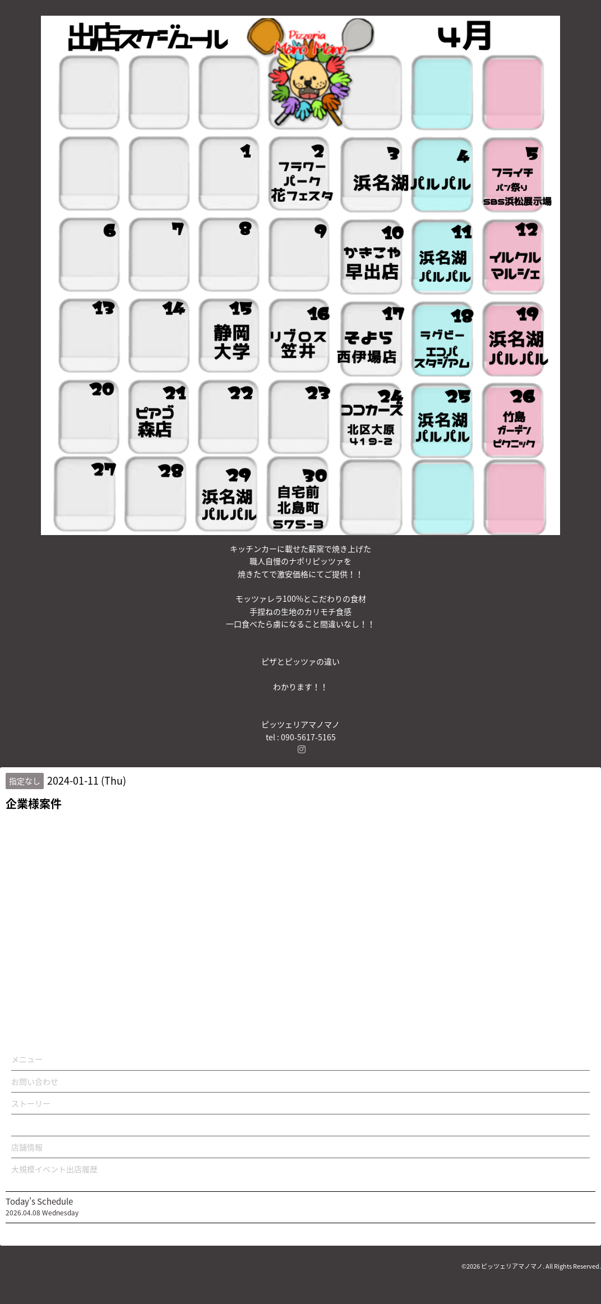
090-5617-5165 (308, 737)
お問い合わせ (34, 1081)
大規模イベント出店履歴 (54, 1168)
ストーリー (30, 1103)
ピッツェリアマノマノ (512, 1266)
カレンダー (30, 1125)
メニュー (27, 1059)
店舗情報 (27, 1147)
